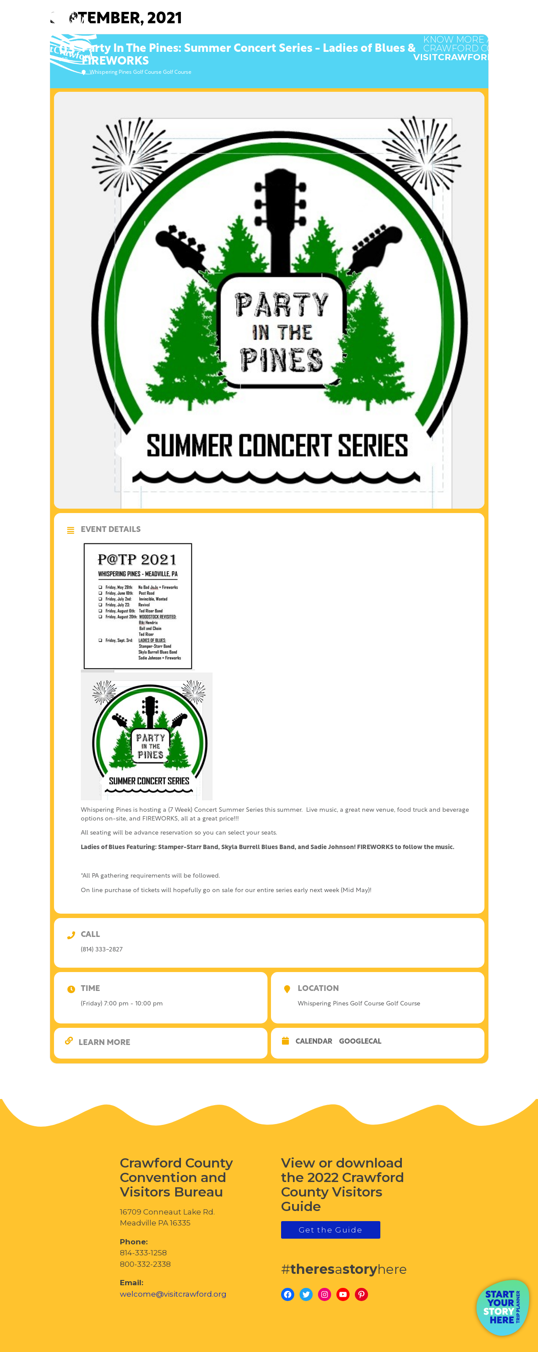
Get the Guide (331, 1229)
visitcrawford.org (465, 43)
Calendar (314, 1041)
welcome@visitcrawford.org (173, 1294)
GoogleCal (360, 1041)
